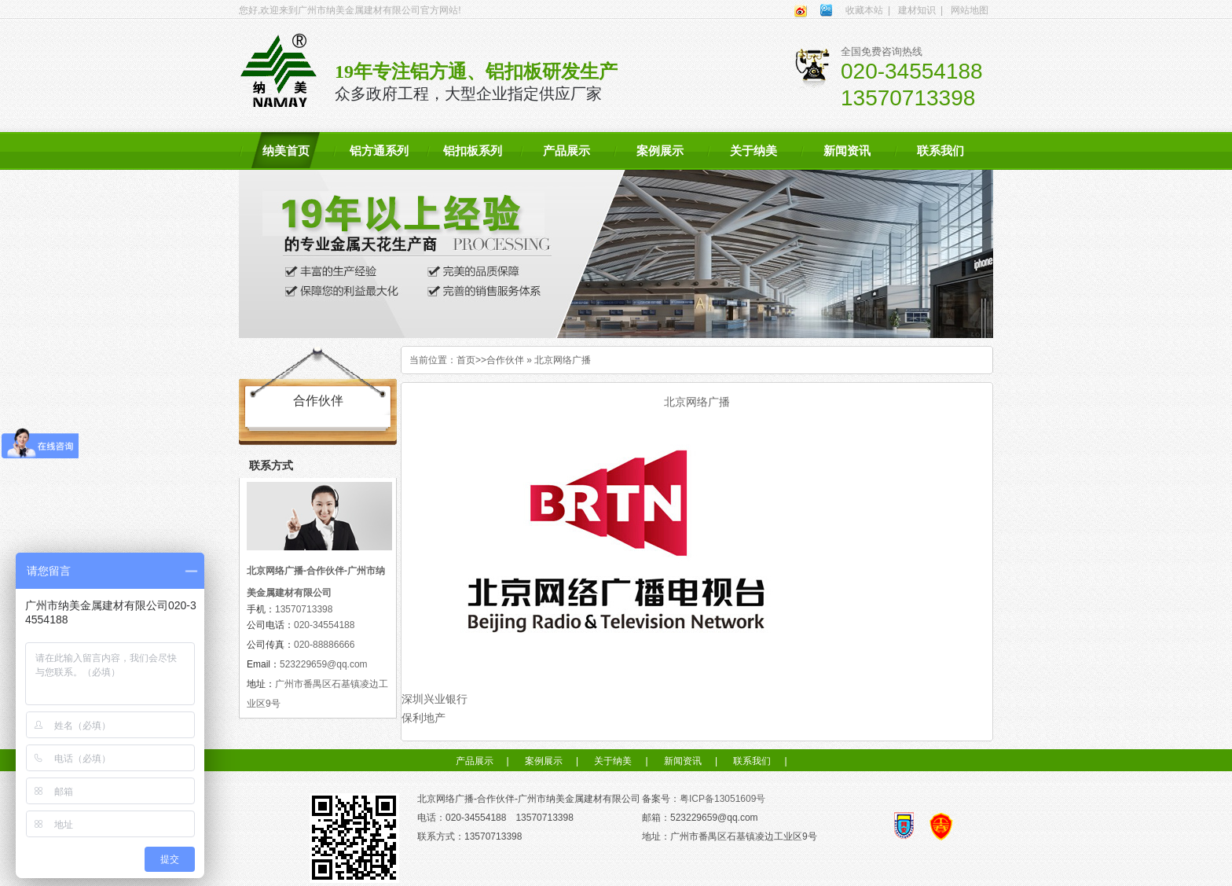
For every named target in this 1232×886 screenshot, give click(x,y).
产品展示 (566, 151)
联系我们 (940, 151)
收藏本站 (864, 10)
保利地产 (424, 717)
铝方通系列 (379, 151)
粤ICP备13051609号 (722, 798)
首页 (465, 360)
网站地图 (969, 10)
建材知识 (917, 10)
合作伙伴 (505, 360)
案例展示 (660, 151)
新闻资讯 (847, 151)
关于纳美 (753, 151)
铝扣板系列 (472, 151)
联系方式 (271, 465)
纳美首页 (286, 151)
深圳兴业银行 (435, 699)
